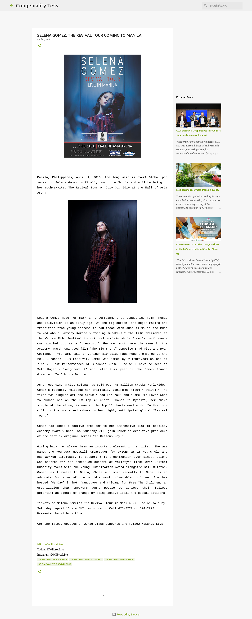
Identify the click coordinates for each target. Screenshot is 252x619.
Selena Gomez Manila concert (86, 559)
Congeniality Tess (37, 5)
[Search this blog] (226, 5)
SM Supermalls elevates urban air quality (197, 190)
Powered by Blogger (126, 614)
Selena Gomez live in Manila (53, 559)
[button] (39, 46)
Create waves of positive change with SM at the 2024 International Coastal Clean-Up (197, 249)
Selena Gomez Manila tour (119, 559)
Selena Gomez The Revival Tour (55, 564)
